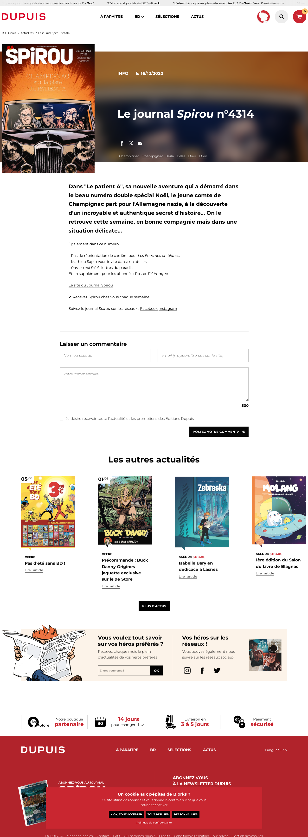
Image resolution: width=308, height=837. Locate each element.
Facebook (149, 308)
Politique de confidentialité (154, 822)
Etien (192, 156)
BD (137, 16)
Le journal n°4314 (54, 33)
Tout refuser (158, 814)
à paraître (111, 16)
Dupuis (25, 16)
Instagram (168, 308)
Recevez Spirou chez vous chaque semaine (111, 297)
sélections (167, 16)
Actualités (27, 33)
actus (197, 16)
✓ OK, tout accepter (126, 814)
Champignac (129, 156)
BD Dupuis (9, 33)
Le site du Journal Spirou (91, 285)
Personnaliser (186, 814)
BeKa (170, 156)
